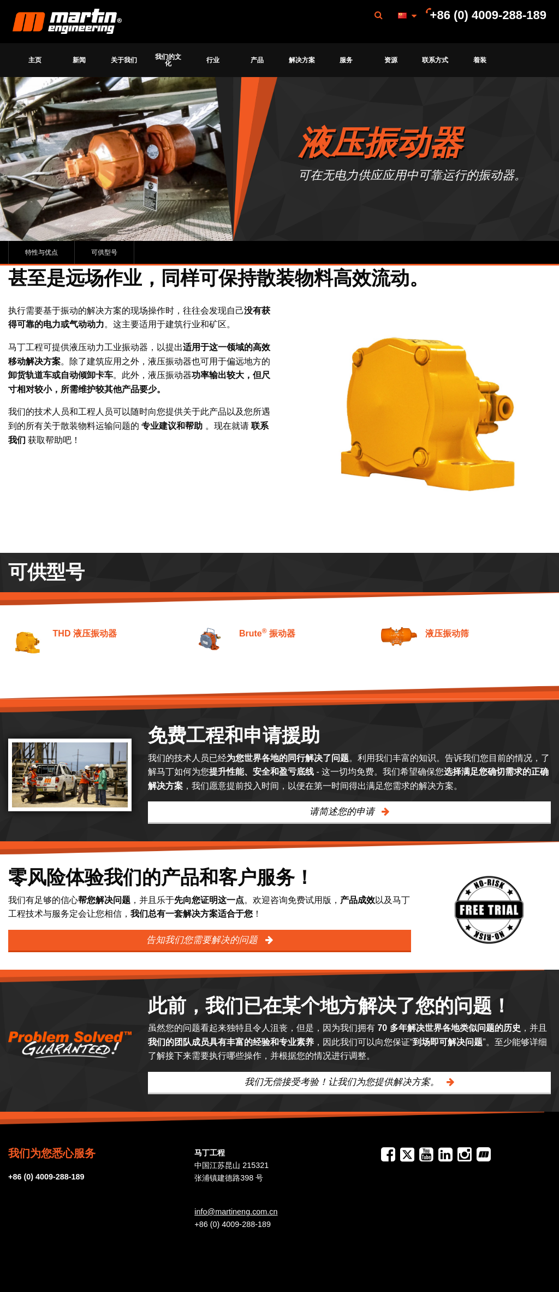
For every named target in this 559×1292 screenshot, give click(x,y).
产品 (257, 60)
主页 (34, 60)
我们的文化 (168, 60)
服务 (346, 60)
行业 (212, 60)
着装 (479, 60)
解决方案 (302, 60)
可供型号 (104, 252)
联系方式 (435, 60)
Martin (67, 21)
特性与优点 (41, 252)
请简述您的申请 (343, 811)
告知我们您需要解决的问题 (203, 940)
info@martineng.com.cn (235, 1211)
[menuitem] (67, 21)
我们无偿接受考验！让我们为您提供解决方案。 (343, 1082)
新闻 (79, 60)
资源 (390, 60)
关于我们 (124, 60)
